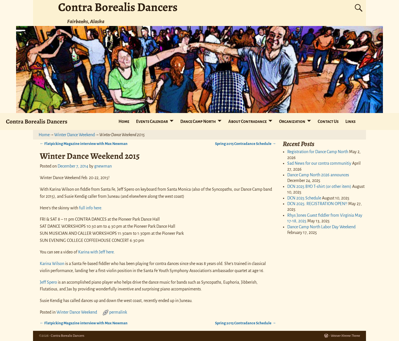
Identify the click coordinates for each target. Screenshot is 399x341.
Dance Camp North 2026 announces (318, 175)
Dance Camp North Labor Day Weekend (321, 227)
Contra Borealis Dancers (36, 121)
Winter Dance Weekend (74, 135)
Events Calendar (152, 121)
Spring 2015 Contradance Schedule (245, 144)
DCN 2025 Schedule (304, 198)
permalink (118, 312)
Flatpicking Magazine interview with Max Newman (84, 144)
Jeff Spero (48, 282)
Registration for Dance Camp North (317, 151)
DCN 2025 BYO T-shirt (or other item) (319, 186)
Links (350, 121)
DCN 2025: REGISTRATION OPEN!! (317, 203)
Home (124, 121)
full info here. (90, 208)
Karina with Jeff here (96, 252)
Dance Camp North (198, 121)
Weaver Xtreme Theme (345, 336)
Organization (292, 121)
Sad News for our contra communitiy (319, 163)
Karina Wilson (52, 263)
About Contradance (247, 121)
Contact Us (328, 121)
